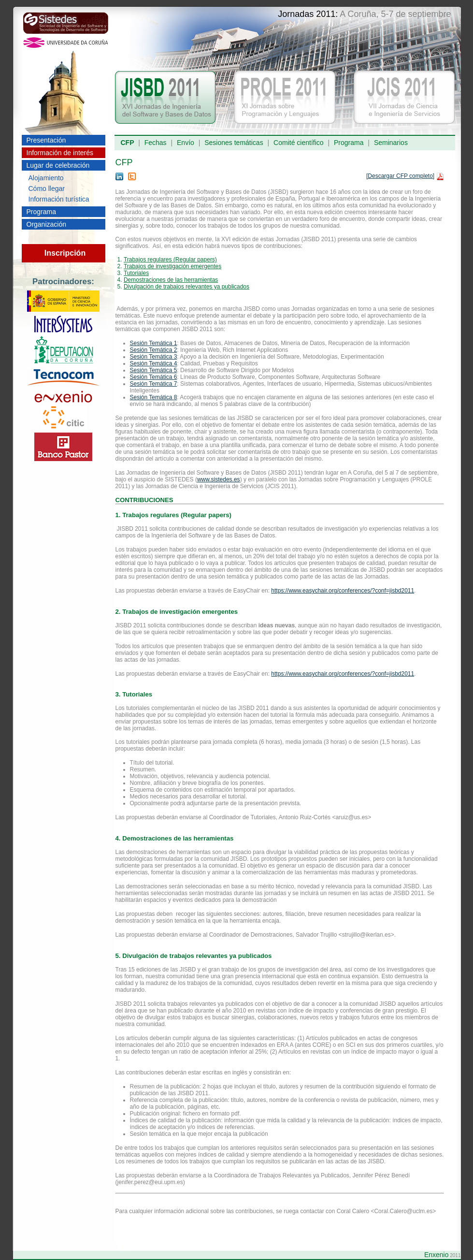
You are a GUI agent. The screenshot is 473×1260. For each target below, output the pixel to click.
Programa (41, 212)
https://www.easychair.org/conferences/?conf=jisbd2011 (342, 590)
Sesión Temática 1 (153, 343)
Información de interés (60, 153)
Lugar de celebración (58, 165)
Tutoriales (136, 273)
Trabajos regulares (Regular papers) (170, 259)
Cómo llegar (47, 188)
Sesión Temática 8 (153, 397)
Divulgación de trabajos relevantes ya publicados (186, 286)
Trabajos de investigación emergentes (172, 266)
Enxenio (436, 1255)
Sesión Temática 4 (153, 363)
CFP (127, 142)
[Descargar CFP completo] (400, 176)
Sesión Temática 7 (153, 383)
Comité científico (298, 142)
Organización (47, 224)
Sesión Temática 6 (153, 377)
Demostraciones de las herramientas (171, 279)
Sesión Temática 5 (153, 370)
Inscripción (65, 253)
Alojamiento (46, 178)
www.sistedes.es (218, 479)
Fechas (155, 142)
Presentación (46, 140)
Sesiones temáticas (233, 142)
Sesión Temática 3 (153, 356)
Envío (185, 142)
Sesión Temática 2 (153, 350)
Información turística (59, 199)
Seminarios (391, 142)
